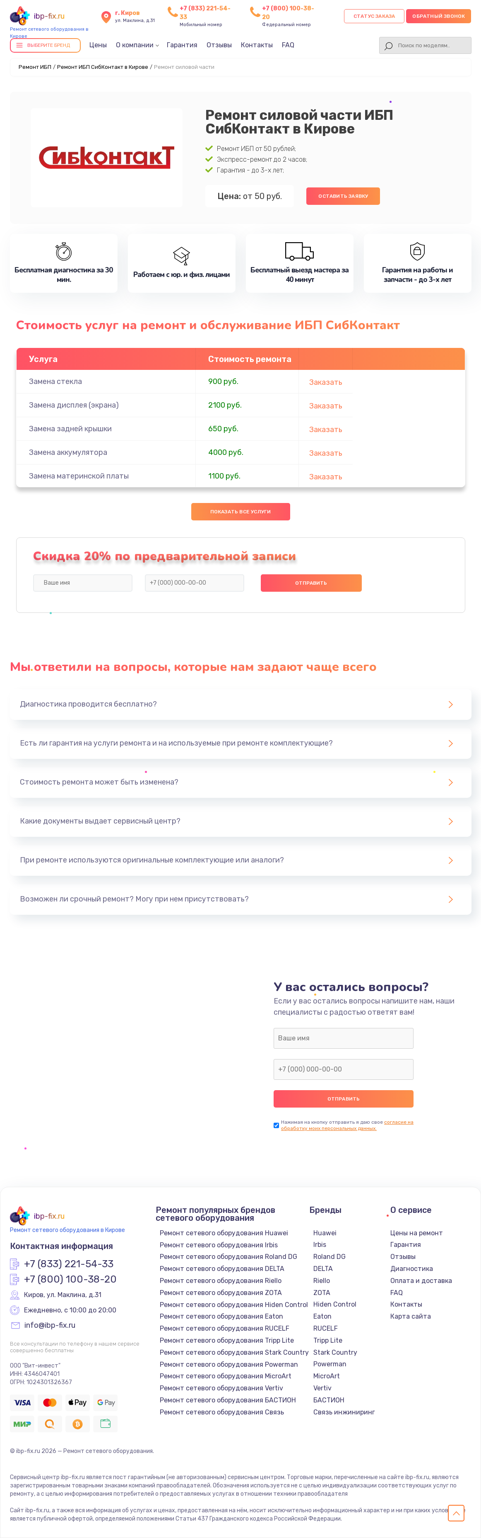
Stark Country (335, 1352)
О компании (135, 45)
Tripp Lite (327, 1340)
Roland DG (329, 1257)
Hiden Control (334, 1304)
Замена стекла (55, 381)
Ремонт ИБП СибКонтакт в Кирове (102, 67)
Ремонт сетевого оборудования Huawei (224, 1233)
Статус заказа (374, 16)
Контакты (257, 45)
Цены (98, 45)
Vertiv (322, 1388)
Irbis (319, 1245)
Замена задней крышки (70, 428)
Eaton (322, 1316)
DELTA (323, 1269)
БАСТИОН (328, 1400)
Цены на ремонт (416, 1233)
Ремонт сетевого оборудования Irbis (219, 1245)
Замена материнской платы (79, 476)
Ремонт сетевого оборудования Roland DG (228, 1257)
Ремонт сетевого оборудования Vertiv (221, 1388)
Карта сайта (410, 1316)
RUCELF (325, 1328)
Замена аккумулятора (68, 452)
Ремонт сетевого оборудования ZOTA (221, 1293)
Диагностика (411, 1269)
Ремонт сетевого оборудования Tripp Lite (227, 1340)
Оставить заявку (343, 196)
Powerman (329, 1364)
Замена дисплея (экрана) (74, 405)
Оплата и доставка (421, 1281)
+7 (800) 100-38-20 (70, 1280)
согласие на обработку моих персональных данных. (347, 1125)
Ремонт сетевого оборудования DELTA (222, 1269)
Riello (321, 1281)
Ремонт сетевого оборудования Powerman (229, 1364)
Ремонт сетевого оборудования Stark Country (234, 1352)
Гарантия (182, 45)
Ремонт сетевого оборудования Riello (220, 1281)
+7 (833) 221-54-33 (68, 1264)
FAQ (288, 45)
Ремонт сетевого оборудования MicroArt (225, 1376)
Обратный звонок (438, 16)
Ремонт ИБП (35, 67)
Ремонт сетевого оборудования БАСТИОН (228, 1400)
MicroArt (326, 1376)
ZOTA (321, 1293)
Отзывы (219, 45)
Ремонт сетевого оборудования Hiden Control (234, 1305)
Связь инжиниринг (344, 1412)
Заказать (325, 382)
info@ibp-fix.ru (49, 1326)
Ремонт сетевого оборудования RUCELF (224, 1328)
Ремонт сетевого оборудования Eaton (221, 1316)
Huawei (325, 1233)
